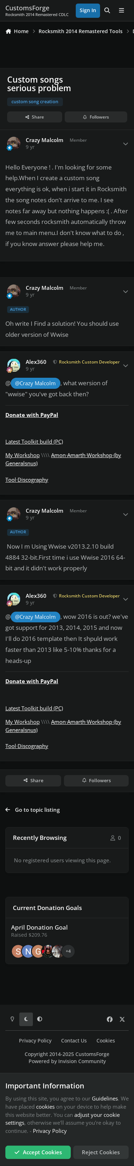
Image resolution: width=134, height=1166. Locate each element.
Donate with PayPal (31, 414)
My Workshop (22, 455)
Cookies (105, 1040)
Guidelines (105, 1098)
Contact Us (74, 1040)
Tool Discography (26, 479)
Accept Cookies (38, 1152)
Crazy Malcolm (44, 140)
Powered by (67, 1061)
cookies (45, 1106)
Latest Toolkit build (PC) (34, 441)
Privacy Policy (35, 1040)
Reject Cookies (101, 1152)
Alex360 (36, 362)
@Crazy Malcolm (35, 383)
